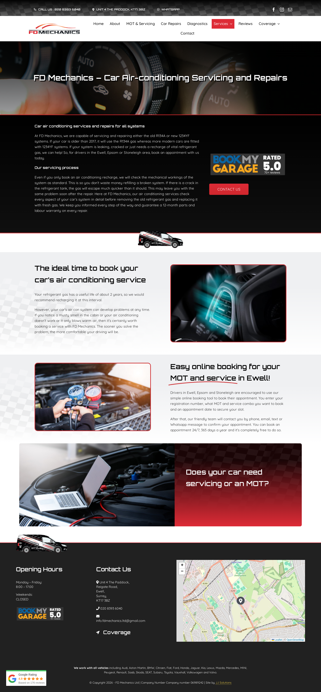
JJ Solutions (224, 682)
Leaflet (277, 639)
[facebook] (274, 10)
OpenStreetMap (295, 639)
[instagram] (282, 10)
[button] (120, 632)
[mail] (290, 10)
